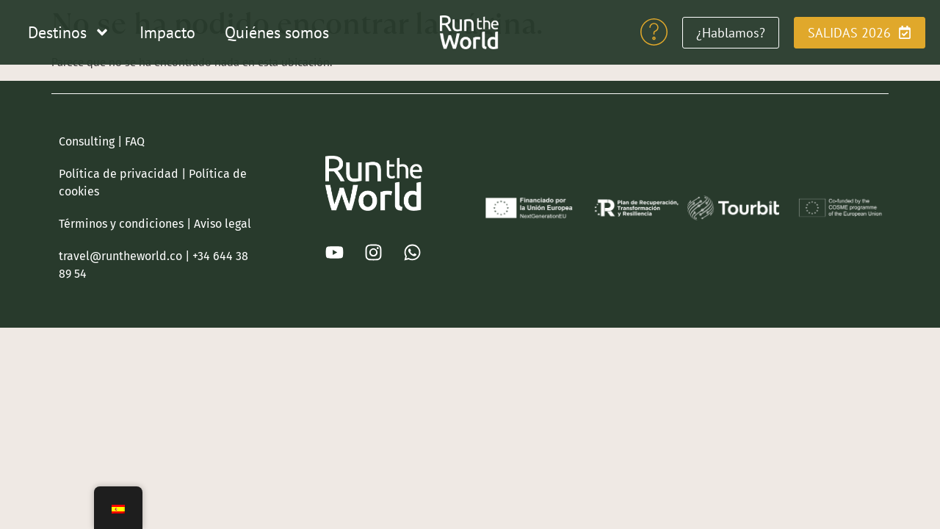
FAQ (135, 141)
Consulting (87, 141)
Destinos (69, 32)
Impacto (167, 32)
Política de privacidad (118, 174)
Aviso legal (222, 224)
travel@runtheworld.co (120, 256)
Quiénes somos (277, 32)
